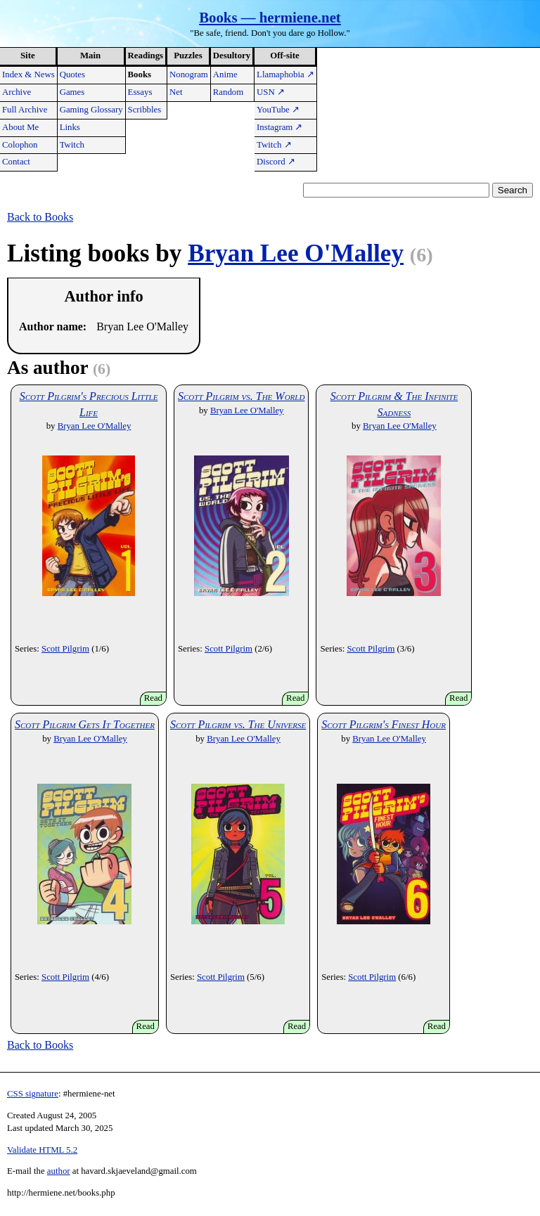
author (58, 1171)
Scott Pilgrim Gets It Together (85, 724)
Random (228, 92)
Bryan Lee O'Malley (296, 253)
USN (271, 92)
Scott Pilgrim (65, 649)
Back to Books (40, 217)
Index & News (28, 74)
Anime (225, 74)
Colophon (19, 145)
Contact (16, 162)
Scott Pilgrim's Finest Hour (383, 724)
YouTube (278, 110)
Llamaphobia (285, 74)
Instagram (279, 127)
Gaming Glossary (91, 110)
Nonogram (188, 74)
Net (175, 92)
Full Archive (24, 110)
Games (72, 92)
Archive (16, 92)
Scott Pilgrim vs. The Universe (238, 724)
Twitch (72, 145)
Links (70, 127)
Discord (276, 162)
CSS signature (32, 1094)
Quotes (72, 74)
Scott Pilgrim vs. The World (241, 396)
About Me (20, 127)
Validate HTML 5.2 (42, 1150)
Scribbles (145, 110)
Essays (140, 92)
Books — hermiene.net (270, 17)
